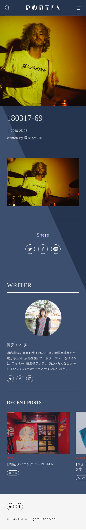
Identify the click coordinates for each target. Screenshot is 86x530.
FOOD (13, 473)
